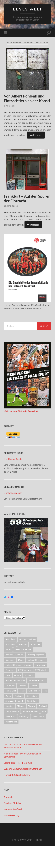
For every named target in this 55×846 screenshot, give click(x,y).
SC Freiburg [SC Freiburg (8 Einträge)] (32, 696)
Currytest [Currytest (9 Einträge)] (9, 660)
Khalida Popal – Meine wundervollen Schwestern (22, 755)
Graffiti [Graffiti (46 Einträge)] (17, 675)
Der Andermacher (13, 492)
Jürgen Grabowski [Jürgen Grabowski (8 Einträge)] (37, 680)
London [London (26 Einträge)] (34, 685)
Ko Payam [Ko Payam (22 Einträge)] (10, 685)
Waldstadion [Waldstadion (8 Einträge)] (38, 716)
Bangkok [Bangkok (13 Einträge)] (23, 644)
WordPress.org (11, 815)
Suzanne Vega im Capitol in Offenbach (23, 768)
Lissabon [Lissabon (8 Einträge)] (23, 685)
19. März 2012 (11, 206)
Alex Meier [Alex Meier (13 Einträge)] (10, 639)
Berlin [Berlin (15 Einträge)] (8, 649)
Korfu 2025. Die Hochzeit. (17, 774)
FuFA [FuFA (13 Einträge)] (7, 675)
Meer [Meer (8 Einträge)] (22, 690)
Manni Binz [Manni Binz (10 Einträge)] (10, 690)
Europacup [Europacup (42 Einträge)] (40, 665)
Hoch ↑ (39, 840)
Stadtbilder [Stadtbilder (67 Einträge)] (32, 701)
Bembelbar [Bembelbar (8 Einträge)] (36, 644)
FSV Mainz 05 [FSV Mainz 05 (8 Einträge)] (41, 670)
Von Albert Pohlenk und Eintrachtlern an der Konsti (27, 98)
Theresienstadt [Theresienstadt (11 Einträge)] (12, 711)
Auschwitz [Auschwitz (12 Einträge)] (10, 644)
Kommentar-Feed (13, 809)
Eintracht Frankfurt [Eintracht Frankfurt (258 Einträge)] (36, 660)
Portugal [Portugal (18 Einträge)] (19, 696)
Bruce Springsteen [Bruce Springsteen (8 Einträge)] (35, 654)
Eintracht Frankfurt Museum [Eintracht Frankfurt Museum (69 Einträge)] (18, 665)
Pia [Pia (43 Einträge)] (45, 690)
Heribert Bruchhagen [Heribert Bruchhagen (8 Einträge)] (15, 680)
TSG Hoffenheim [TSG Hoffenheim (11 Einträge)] (30, 711)
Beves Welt (27, 9)
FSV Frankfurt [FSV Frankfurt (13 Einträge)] (24, 670)
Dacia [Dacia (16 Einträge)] (20, 660)
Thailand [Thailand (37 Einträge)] (43, 706)
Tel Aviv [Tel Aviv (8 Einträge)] (20, 706)
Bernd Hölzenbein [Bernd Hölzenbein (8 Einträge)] (23, 649)
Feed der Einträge (12, 803)
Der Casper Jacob (13, 458)
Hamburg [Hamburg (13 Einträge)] (29, 675)
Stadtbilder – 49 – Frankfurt (18, 762)
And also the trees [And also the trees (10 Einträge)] (27, 639)
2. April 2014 (10, 106)
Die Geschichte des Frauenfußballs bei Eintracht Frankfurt (23, 746)
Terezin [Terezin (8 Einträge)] (31, 706)
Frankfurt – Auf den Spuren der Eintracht (27, 198)
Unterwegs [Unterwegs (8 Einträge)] (24, 716)
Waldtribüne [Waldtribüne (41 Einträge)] (11, 721)
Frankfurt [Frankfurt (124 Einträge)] (9, 670)
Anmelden (9, 797)
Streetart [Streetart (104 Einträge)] (9, 706)
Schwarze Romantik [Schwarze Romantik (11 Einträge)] (14, 701)
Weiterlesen (36, 135)
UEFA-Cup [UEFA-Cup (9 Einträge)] (10, 716)
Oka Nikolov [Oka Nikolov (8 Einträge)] (34, 690)
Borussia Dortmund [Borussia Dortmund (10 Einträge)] (14, 654)
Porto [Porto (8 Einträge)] (8, 696)
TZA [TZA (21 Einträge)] (44, 711)
